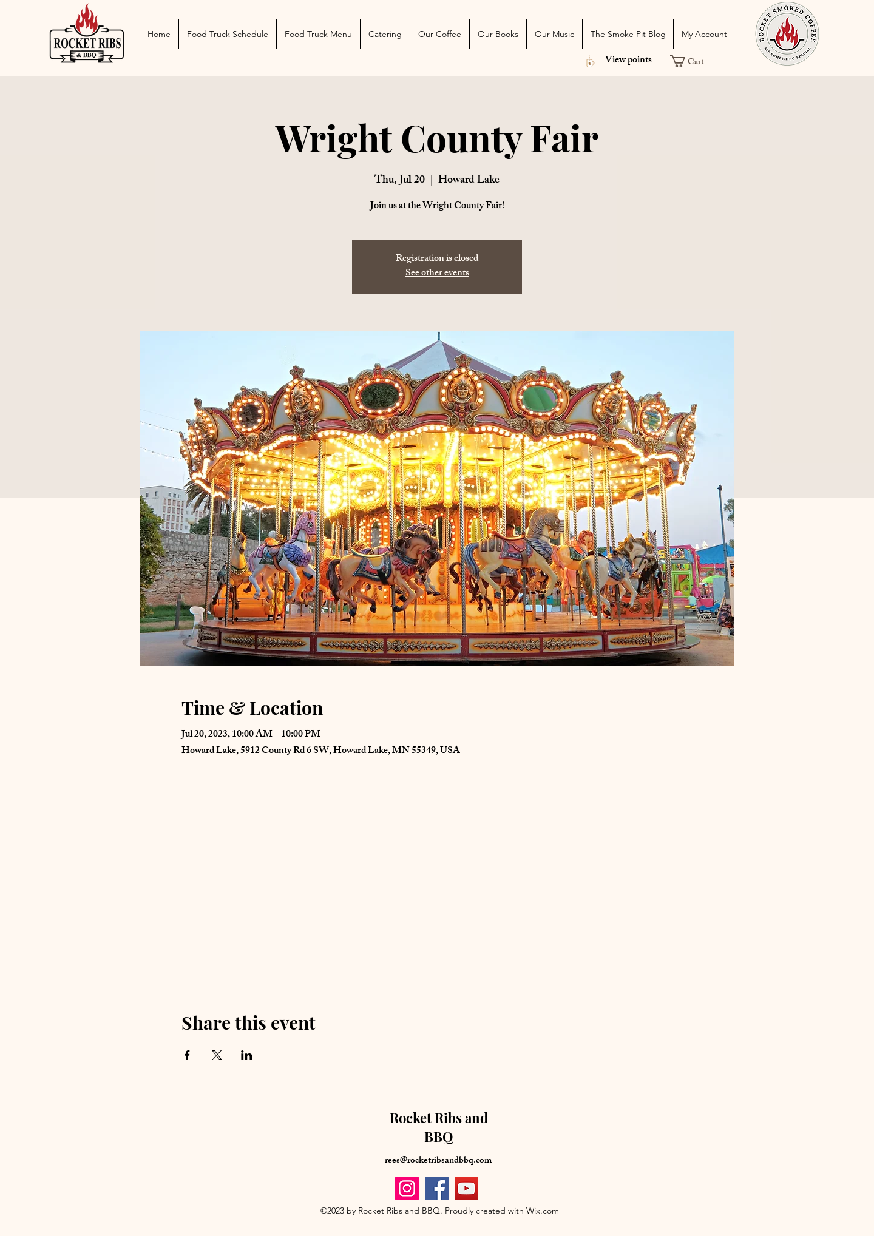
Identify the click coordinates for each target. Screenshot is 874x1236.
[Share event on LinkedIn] (246, 1055)
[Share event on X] (217, 1055)
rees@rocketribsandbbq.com (438, 1161)
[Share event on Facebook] (187, 1055)
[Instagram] (407, 1188)
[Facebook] (437, 1188)
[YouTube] (466, 1188)
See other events (437, 274)
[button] (693, 61)
